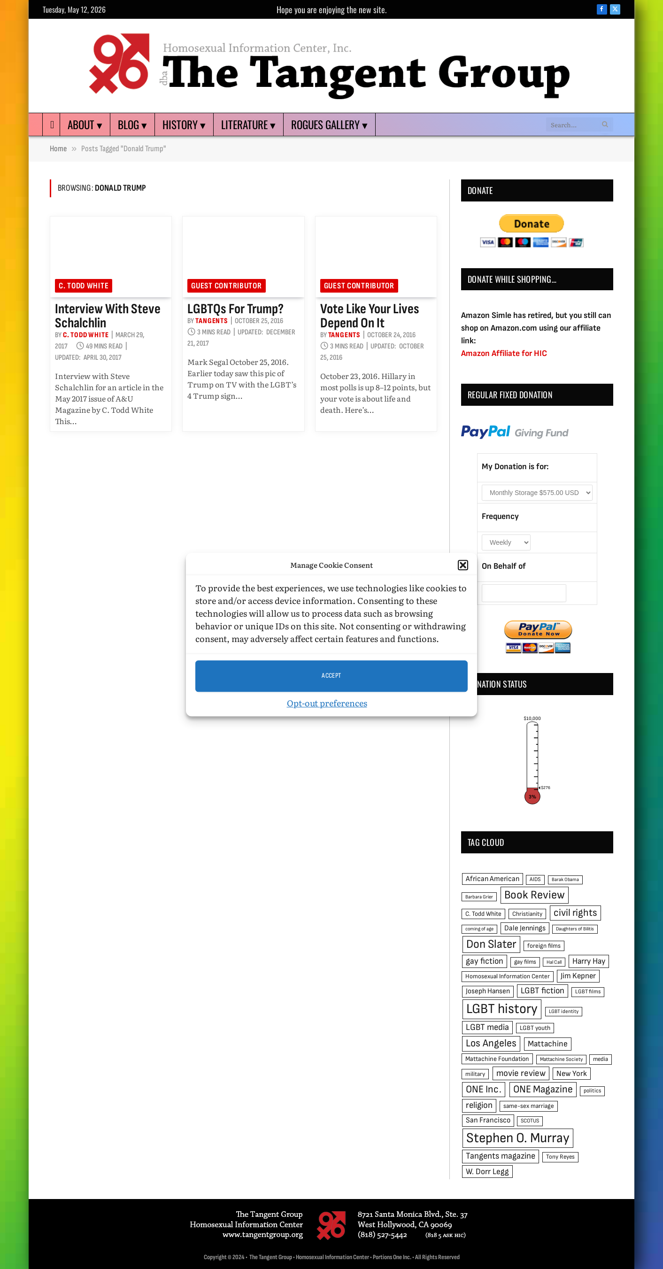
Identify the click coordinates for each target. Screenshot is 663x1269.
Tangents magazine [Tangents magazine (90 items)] (500, 1156)
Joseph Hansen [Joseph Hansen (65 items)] (488, 991)
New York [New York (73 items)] (571, 1073)
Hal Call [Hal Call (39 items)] (554, 962)
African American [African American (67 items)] (492, 878)
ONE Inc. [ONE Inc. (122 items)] (483, 1089)
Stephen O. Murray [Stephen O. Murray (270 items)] (518, 1138)
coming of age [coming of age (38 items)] (479, 929)
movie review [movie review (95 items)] (521, 1073)
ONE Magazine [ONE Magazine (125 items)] (543, 1089)
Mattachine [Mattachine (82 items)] (548, 1044)
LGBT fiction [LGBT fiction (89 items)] (542, 990)
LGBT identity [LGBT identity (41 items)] (563, 1011)
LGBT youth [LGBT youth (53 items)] (535, 1028)
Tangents (211, 321)
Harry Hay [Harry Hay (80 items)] (588, 961)
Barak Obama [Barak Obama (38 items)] (565, 879)
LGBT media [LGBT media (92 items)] (487, 1027)
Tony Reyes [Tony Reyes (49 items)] (560, 1157)
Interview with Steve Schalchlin (108, 316)
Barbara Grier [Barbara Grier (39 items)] (479, 897)
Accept (331, 675)
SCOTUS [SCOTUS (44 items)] (530, 1120)
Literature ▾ (248, 124)
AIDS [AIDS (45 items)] (535, 879)
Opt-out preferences (327, 702)
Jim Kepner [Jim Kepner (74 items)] (578, 976)
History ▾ (184, 124)
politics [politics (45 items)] (592, 1090)
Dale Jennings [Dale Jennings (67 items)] (525, 928)
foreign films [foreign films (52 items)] (544, 946)
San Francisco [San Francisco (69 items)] (488, 1120)
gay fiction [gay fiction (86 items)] (484, 961)
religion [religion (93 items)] (479, 1105)
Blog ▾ (132, 124)
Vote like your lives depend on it (369, 316)
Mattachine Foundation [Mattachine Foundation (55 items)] (497, 1059)
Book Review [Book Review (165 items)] (534, 895)
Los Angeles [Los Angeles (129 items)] (491, 1043)
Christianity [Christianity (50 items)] (527, 914)
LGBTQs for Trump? (235, 309)
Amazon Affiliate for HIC (504, 353)
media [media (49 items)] (600, 1059)
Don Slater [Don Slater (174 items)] (491, 944)
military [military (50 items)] (475, 1074)
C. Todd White (83, 286)
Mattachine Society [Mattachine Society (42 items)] (561, 1059)
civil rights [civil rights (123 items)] (575, 912)
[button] (463, 565)
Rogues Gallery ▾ (329, 124)
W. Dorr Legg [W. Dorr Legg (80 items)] (487, 1171)
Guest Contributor (226, 286)
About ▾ (85, 124)
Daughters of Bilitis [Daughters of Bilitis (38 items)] (575, 929)
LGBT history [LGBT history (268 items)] (502, 1009)
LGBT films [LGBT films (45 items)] (588, 991)
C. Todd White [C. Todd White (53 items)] (483, 914)
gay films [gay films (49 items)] (525, 962)
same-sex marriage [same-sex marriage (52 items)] (528, 1106)
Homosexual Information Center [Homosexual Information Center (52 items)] (507, 976)
